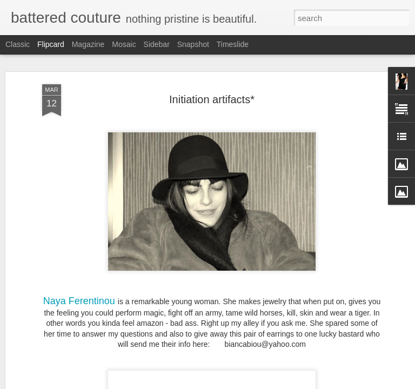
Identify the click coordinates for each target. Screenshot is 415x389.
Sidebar (157, 44)
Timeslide (233, 44)
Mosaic (124, 44)
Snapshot (193, 44)
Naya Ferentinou (79, 300)
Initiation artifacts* (212, 99)
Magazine (88, 44)
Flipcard (50, 44)
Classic (17, 44)
